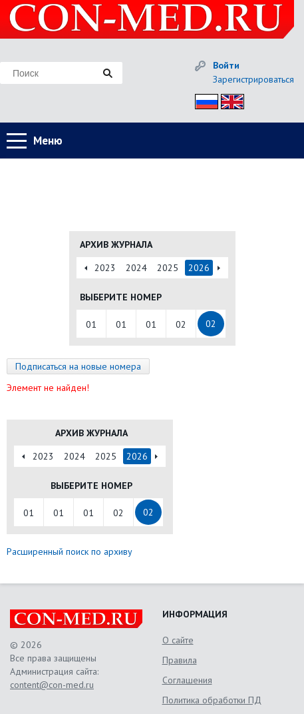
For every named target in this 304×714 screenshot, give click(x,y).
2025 (167, 268)
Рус (203, 99)
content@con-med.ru (52, 685)
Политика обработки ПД (211, 700)
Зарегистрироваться (253, 79)
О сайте (178, 640)
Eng (229, 99)
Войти (226, 65)
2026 (199, 268)
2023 (105, 268)
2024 (136, 268)
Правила (179, 660)
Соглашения (187, 680)
